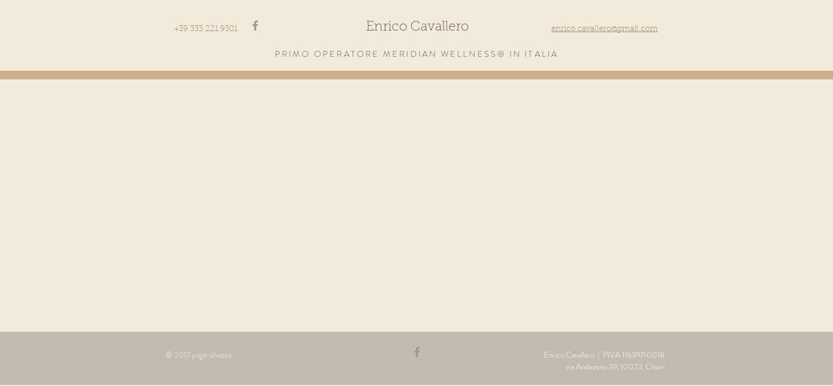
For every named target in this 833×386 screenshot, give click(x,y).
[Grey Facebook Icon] (255, 25)
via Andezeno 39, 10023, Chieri (615, 367)
